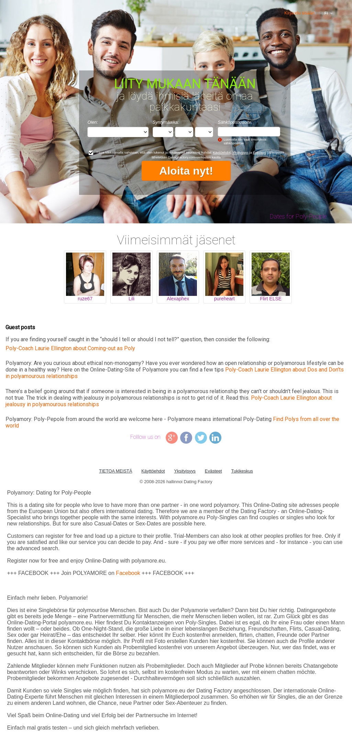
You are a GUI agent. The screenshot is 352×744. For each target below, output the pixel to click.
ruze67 (85, 298)
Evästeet (259, 152)
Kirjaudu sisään (299, 12)
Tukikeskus (242, 471)
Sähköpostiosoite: (235, 122)
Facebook (128, 573)
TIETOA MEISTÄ (115, 471)
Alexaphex (178, 298)
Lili (131, 298)
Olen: (92, 122)
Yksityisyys (240, 152)
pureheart (224, 298)
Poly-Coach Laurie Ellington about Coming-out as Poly (70, 348)
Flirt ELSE (271, 298)
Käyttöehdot (222, 152)
